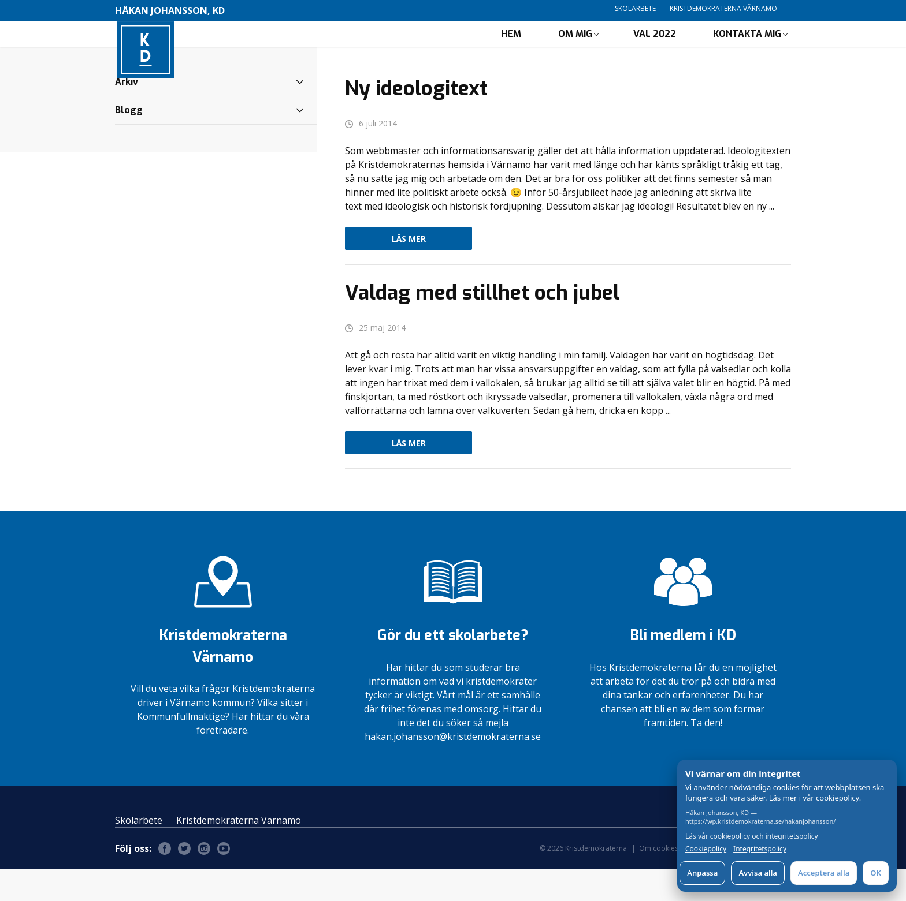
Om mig (575, 49)
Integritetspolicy (759, 849)
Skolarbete (635, 8)
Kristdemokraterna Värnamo (723, 8)
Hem (511, 49)
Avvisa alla (757, 873)
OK (875, 873)
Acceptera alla (823, 873)
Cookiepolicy (705, 849)
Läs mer (409, 270)
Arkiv (126, 113)
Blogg (129, 142)
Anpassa (702, 873)
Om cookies (658, 880)
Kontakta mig (747, 49)
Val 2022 (654, 49)
